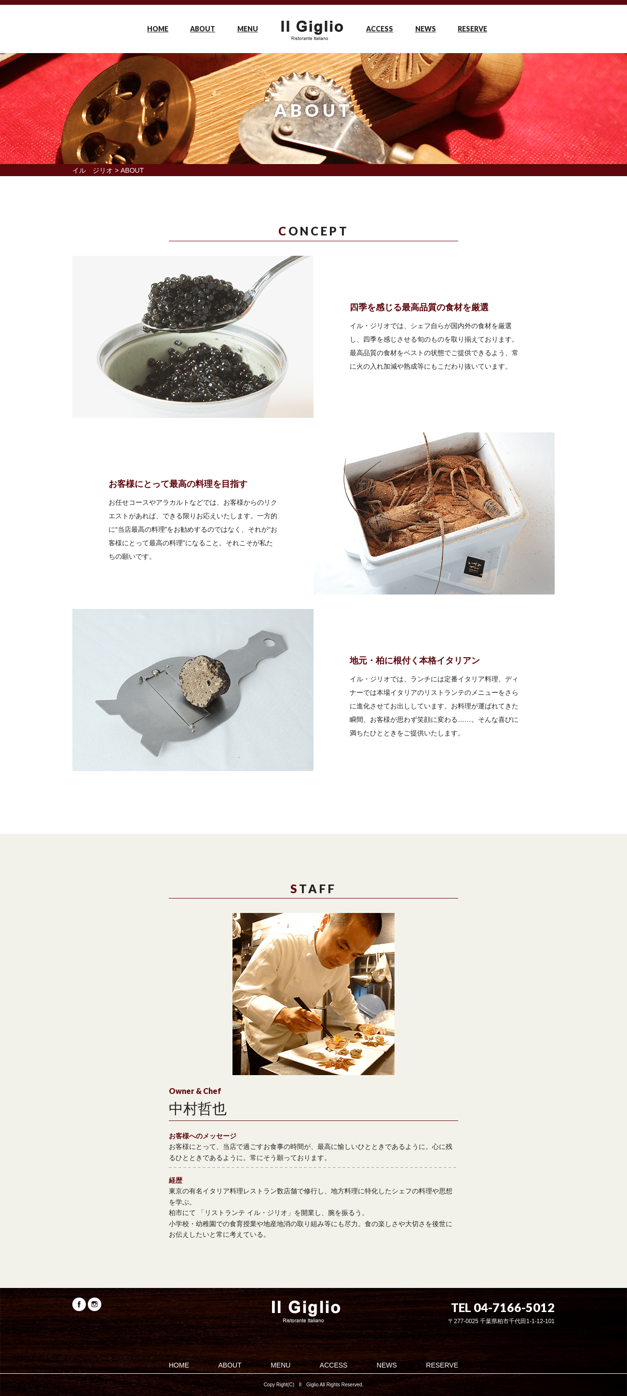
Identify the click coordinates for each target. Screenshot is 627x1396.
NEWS (425, 29)
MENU (247, 29)
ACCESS (379, 29)
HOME (157, 29)
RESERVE (472, 29)
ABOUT (202, 29)
